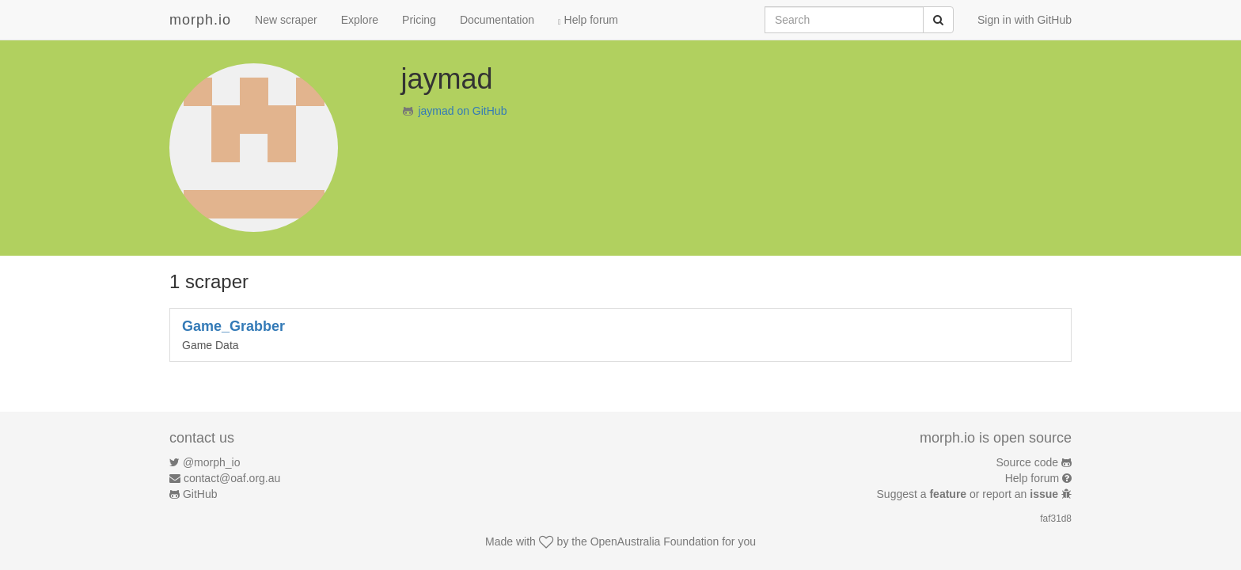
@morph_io (212, 462)
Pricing (419, 19)
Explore (359, 19)
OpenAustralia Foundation (654, 541)
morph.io (200, 20)
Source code (1027, 462)
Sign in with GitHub (1024, 19)
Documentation (497, 19)
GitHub (200, 494)
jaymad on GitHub (462, 110)
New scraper (286, 19)
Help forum (588, 19)
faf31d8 (1056, 518)
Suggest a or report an (969, 494)
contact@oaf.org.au (232, 478)
